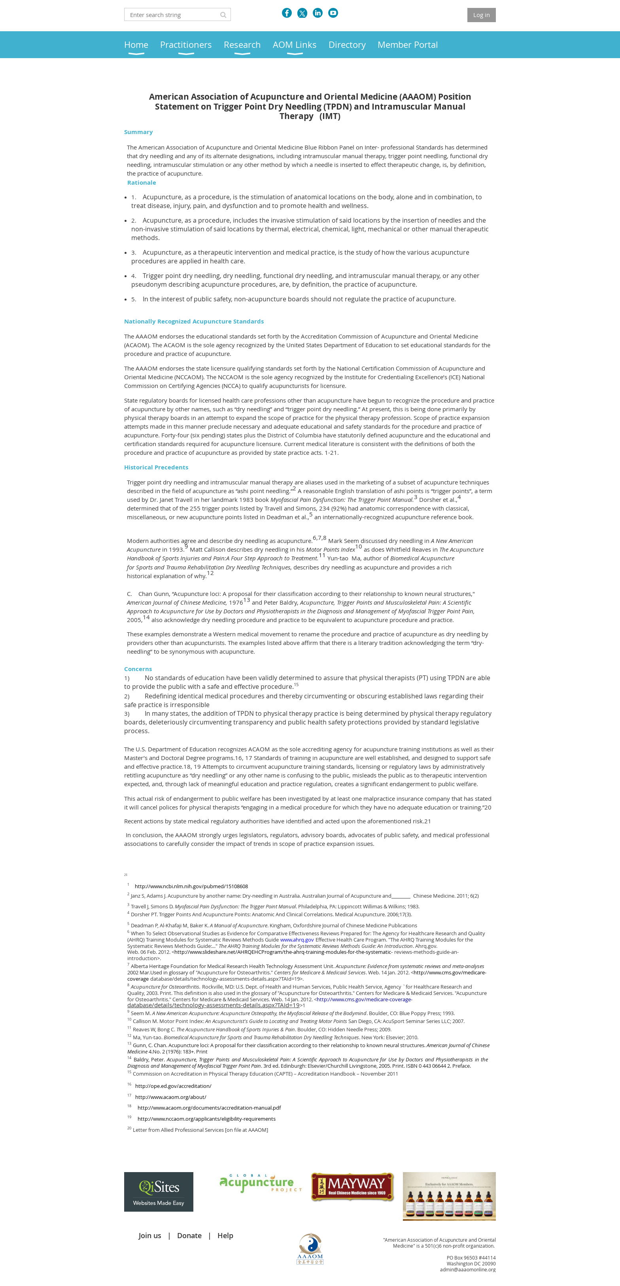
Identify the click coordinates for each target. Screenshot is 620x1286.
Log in (481, 15)
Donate (189, 1235)
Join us (150, 1235)
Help (225, 1235)
